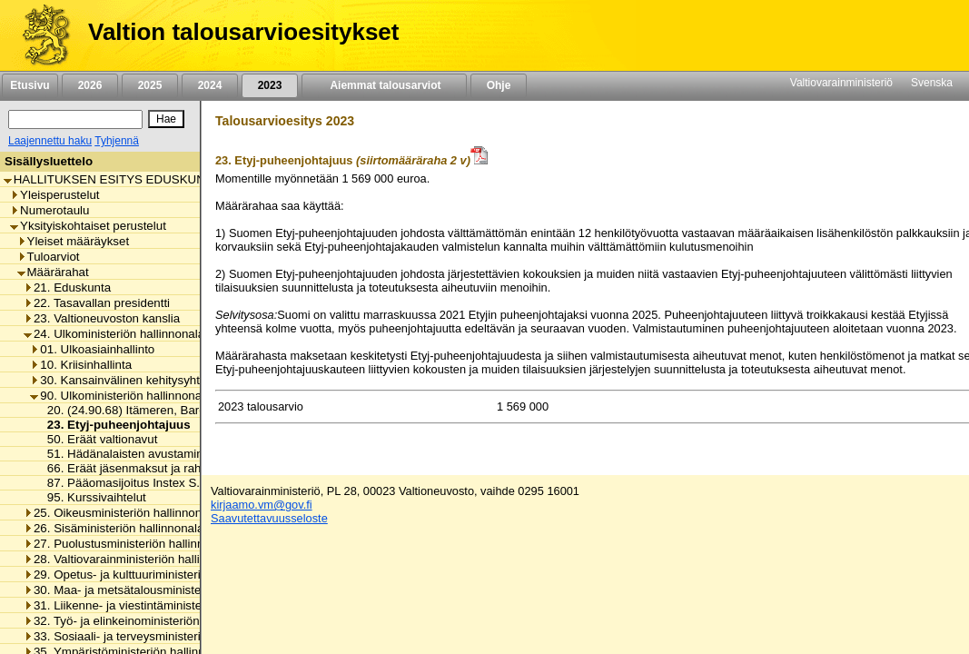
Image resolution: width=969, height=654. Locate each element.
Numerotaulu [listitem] (49, 210)
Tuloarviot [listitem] (48, 256)
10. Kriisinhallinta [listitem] (81, 365)
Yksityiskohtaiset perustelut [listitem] (88, 226)
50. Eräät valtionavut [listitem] (97, 439)
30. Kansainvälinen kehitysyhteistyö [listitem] (130, 380)
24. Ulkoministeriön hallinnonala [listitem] (114, 334)
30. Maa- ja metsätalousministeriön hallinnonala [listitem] (157, 590)
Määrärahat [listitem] (53, 272)
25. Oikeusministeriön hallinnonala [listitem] (121, 513)
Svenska (932, 82)
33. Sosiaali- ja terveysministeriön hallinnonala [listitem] (153, 636)
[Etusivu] (39, 35)
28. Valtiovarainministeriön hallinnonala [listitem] (133, 559)
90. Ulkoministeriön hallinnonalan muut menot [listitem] (157, 395)
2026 (90, 85)
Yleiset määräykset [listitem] (73, 241)
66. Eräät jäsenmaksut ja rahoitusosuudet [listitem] (153, 468)
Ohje (498, 85)
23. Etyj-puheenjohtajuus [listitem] (114, 424)
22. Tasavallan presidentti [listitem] (97, 303)
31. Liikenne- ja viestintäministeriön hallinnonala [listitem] (157, 605)
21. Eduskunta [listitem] (67, 287)
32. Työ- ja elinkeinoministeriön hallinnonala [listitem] (146, 621)
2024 (210, 85)
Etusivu (29, 85)
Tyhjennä (116, 140)
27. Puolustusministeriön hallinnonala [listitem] (128, 543)
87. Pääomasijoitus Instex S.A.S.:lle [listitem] (138, 483)
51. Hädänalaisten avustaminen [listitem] (127, 454)
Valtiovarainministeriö (841, 82)
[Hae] (166, 119)
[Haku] (75, 119)
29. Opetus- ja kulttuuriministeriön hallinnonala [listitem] (153, 574)
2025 (150, 85)
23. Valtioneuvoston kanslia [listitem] (102, 318)
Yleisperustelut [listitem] (54, 195)
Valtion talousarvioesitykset (243, 31)
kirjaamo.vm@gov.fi (261, 504)
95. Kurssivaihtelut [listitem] (91, 497)
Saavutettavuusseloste (269, 518)
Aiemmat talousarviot (384, 85)
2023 (270, 85)
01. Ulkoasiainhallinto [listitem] (92, 349)
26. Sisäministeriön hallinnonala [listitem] (113, 528)
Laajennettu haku (50, 140)
